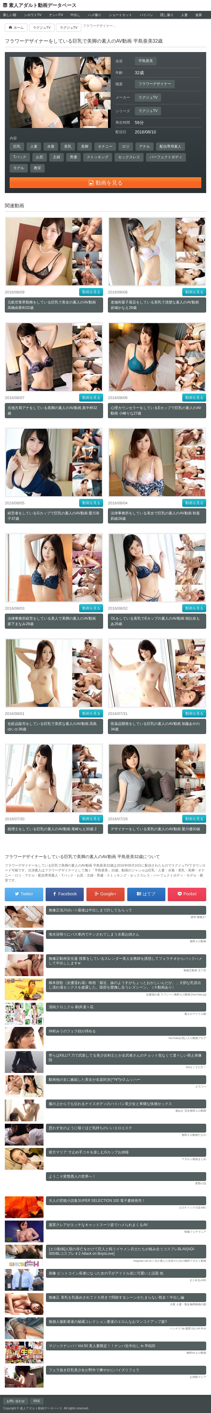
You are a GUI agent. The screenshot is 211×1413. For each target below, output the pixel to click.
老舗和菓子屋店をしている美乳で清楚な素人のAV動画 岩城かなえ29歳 (155, 305)
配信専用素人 (170, 146)
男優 (73, 157)
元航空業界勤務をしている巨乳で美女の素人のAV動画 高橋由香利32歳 (52, 305)
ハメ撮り (94, 15)
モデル (18, 168)
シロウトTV (32, 15)
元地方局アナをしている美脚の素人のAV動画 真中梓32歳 (52, 410)
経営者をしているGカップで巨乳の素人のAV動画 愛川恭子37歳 (53, 516)
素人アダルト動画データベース (42, 5)
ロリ (125, 146)
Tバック (19, 157)
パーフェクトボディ (166, 157)
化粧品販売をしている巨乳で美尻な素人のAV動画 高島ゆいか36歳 (52, 726)
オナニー (105, 146)
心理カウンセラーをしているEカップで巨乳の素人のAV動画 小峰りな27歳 (156, 410)
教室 (37, 168)
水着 (50, 146)
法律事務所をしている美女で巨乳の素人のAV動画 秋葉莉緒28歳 (155, 516)
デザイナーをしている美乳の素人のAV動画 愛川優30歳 (155, 829)
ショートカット (120, 15)
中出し (75, 15)
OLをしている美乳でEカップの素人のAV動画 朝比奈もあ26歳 (155, 621)
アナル (144, 146)
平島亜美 (145, 61)
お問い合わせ (16, 1401)
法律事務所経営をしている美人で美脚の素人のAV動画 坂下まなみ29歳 (52, 621)
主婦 (56, 157)
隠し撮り (167, 15)
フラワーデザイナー (154, 84)
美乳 (67, 146)
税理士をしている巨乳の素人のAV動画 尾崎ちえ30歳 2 (52, 829)
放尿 (198, 15)
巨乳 (17, 146)
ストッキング (98, 157)
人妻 (184, 15)
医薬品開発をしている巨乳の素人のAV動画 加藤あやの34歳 (155, 726)
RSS (37, 1401)
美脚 (84, 146)
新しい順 (9, 15)
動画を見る (91, 292)
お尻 (39, 157)
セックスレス (129, 157)
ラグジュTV (147, 97)
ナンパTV (56, 15)
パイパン (146, 15)
